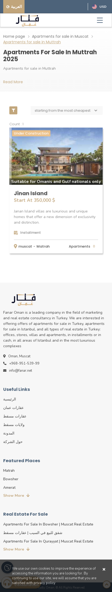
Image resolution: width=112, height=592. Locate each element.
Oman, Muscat (16, 356)
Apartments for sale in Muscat (60, 36)
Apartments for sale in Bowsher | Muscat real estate (48, 524)
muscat (25, 246)
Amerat (9, 487)
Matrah (43, 246)
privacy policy (44, 583)
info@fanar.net (17, 370)
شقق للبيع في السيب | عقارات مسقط (32, 532)
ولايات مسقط (14, 424)
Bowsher (10, 479)
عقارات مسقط (14, 416)
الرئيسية (9, 399)
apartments (80, 246)
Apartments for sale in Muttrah (32, 41)
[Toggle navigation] (100, 20)
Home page (14, 36)
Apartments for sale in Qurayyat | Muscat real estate (48, 541)
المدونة (8, 433)
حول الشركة (13, 441)
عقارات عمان (13, 407)
